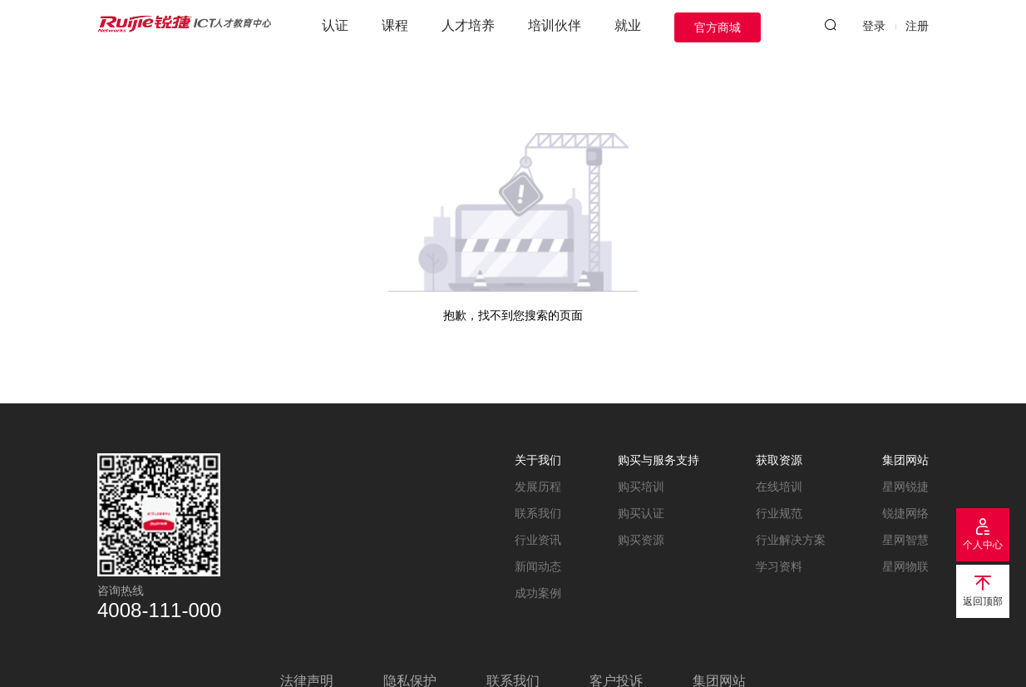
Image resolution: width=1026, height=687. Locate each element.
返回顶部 (983, 601)
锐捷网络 (905, 513)
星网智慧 (905, 539)
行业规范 (779, 513)
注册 (917, 25)
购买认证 (641, 513)
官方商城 (717, 27)
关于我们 (538, 460)
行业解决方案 (791, 539)
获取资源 (779, 460)
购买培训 (641, 486)
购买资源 (641, 539)
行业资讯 (538, 539)
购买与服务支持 (658, 460)
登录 (873, 25)
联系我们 (538, 513)
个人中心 (983, 545)
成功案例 (538, 593)
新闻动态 (538, 566)
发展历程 (538, 486)
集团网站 (905, 460)
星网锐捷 (905, 486)
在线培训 (779, 486)
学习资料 (779, 566)
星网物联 (905, 566)
